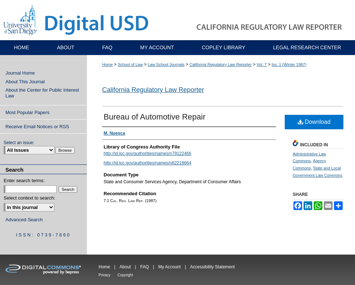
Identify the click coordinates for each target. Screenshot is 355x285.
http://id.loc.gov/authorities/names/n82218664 (147, 162)
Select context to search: (29, 198)
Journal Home (20, 73)
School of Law (130, 64)
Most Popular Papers (27, 112)
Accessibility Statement (212, 266)
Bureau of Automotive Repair (154, 116)
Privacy (104, 275)
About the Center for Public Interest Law (42, 93)
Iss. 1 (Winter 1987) (289, 64)
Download (314, 122)
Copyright (125, 275)
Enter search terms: (24, 180)
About (125, 266)
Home (107, 64)
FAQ (144, 266)
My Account (169, 266)
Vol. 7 (262, 64)
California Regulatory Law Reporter (220, 64)
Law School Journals (166, 64)
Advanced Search (24, 219)
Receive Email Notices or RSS (37, 126)
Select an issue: (19, 142)
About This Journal (25, 81)
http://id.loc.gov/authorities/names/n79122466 (147, 153)
